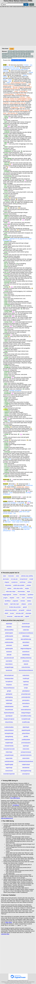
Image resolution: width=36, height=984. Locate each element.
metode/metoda (9, 746)
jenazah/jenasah (26, 694)
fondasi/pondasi (9, 678)
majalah (30, 56)
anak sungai (5, 54)
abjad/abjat (9, 623)
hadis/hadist (9, 700)
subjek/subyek (26, 764)
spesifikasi (30, 594)
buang (4, 56)
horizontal (11, 576)
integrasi (7, 582)
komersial (9, 616)
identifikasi (8, 601)
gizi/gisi (9, 691)
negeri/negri (9, 767)
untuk (17, 576)
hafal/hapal (9, 703)
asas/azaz (9, 651)
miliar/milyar (9, 752)
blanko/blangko (26, 626)
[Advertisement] (18, 26)
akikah (10, 51)
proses (30, 604)
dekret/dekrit (25, 642)
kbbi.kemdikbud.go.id (7, 818)
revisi (17, 597)
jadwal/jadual (25, 691)
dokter (9, 56)
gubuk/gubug (9, 697)
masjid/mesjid (9, 742)
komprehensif (23, 579)
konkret (15, 594)
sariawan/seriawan (26, 752)
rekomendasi (21, 591)
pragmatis (15, 601)
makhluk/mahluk (9, 739)
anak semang (29, 51)
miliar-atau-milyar (10, 591)
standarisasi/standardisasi (26, 761)
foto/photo (9, 684)
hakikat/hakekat (9, 706)
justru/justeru (25, 700)
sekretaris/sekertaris (25, 755)
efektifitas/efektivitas (25, 658)
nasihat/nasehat (9, 761)
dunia (14, 56)
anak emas (21, 51)
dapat (28, 591)
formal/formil (9, 681)
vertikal (29, 582)
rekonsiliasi (22, 594)
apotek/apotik (9, 648)
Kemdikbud (16, 805)
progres (5, 597)
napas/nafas (9, 758)
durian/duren (25, 651)
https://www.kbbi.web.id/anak (19, 60)
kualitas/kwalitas (9, 727)
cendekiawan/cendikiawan (26, 633)
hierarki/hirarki (9, 709)
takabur (29, 601)
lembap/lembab (9, 733)
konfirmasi (22, 582)
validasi (9, 588)
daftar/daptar (25, 636)
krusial (12, 613)
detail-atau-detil (18, 616)
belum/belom (9, 664)
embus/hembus (26, 667)
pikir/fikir (26, 736)
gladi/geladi (9, 694)
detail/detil (26, 645)
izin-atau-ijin (14, 579)
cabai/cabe (26, 630)
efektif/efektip (26, 654)
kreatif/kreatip (26, 722)
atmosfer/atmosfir (9, 658)
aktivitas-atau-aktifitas (27, 576)
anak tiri (12, 54)
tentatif (31, 579)
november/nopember (9, 774)
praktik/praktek (26, 739)
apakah (25, 607)
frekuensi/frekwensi (9, 688)
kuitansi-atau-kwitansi (11, 610)
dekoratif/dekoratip (26, 639)
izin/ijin (26, 688)
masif (23, 597)
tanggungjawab (7, 594)
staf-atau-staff (19, 613)
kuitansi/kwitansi (9, 730)
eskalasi (28, 585)
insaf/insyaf (26, 678)
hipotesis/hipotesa (9, 712)
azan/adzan (9, 661)
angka (18, 54)
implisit (6, 604)
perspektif (21, 610)
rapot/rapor (26, 746)
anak (11, 49)
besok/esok (9, 670)
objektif (27, 616)
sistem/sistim (25, 758)
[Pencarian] (13, 4)
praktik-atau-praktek (18, 585)
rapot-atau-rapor (14, 604)
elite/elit (26, 664)
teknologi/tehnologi (26, 770)
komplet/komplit (26, 719)
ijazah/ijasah (9, 716)
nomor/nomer (9, 770)
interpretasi (8, 585)
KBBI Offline (8, 922)
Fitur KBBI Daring (15, 798)
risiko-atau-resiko (18, 588)
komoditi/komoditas (26, 716)
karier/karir (26, 706)
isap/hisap (26, 681)
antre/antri (9, 645)
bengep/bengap (9, 667)
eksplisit (12, 597)
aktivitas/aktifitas (9, 630)
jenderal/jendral (26, 697)
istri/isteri (25, 684)
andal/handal (9, 639)
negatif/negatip (9, 764)
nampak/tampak (9, 755)
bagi (23, 54)
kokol (4, 576)
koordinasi (30, 597)
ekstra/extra (26, 661)
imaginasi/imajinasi (9, 719)
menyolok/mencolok (9, 749)
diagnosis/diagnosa (26, 648)
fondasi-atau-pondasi (15, 607)
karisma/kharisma (26, 709)
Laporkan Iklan (5, 934)
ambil (15, 51)
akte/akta (9, 626)
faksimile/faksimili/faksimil (26, 670)
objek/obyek (26, 727)
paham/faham (26, 733)
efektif (6, 613)
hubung (20, 56)
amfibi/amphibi (9, 636)
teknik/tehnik (25, 767)
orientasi (22, 601)
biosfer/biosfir (26, 623)
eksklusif (28, 610)
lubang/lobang (9, 736)
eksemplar (28, 613)
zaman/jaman (26, 774)
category (23, 604)
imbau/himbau (9, 722)
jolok (25, 56)
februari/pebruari (9, 675)
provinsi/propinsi (25, 742)
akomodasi (6, 579)
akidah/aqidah (9, 633)
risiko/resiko (26, 749)
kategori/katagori (26, 712)
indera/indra (26, 675)
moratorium (14, 582)
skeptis (27, 588)
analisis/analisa (9, 642)
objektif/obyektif (26, 730)
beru (28, 54)
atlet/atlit (9, 654)
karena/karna (26, 703)
